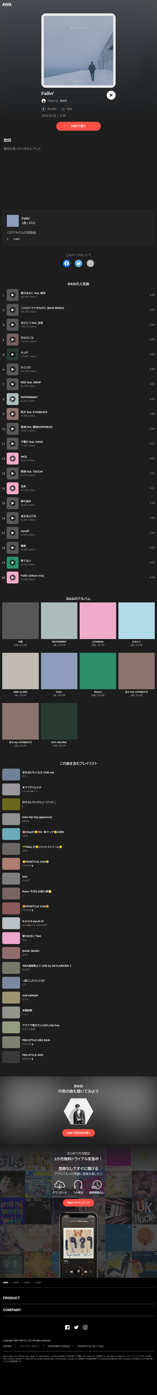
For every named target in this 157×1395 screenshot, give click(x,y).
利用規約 (7, 1346)
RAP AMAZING (59, 742)
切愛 (20, 642)
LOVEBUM (97, 642)
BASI (63, 100)
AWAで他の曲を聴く (78, 1132)
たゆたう (136, 642)
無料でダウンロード (78, 1202)
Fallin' (26, 218)
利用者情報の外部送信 (59, 1346)
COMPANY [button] (12, 1310)
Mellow (98, 692)
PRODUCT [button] (11, 1298)
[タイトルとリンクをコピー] (90, 263)
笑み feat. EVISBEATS (136, 692)
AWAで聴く (78, 126)
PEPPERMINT (59, 642)
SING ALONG (20, 692)
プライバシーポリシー (29, 1346)
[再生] (111, 95)
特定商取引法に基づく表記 (91, 1346)
